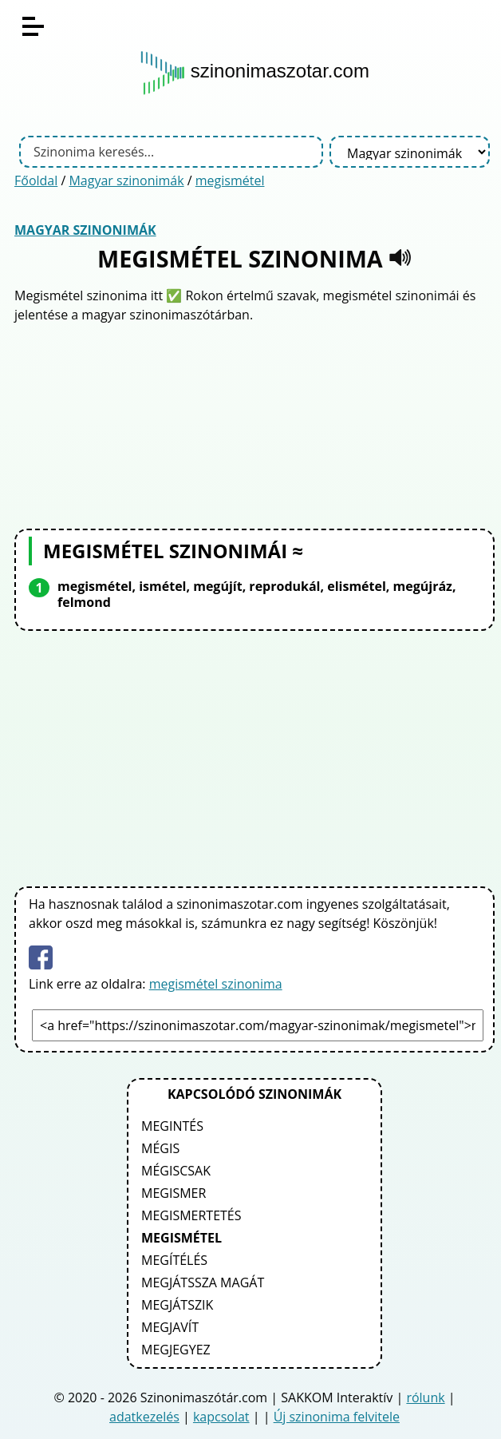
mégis (160, 1148)
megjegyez (176, 1350)
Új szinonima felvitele (337, 1416)
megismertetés (191, 1215)
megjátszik (177, 1305)
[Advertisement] (254, 424)
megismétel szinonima (215, 984)
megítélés (174, 1260)
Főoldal (35, 180)
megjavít (170, 1327)
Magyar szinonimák (126, 180)
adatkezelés (144, 1416)
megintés (172, 1126)
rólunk (425, 1397)
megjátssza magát (202, 1282)
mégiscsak (176, 1171)
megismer (173, 1193)
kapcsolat (221, 1416)
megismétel (230, 180)
